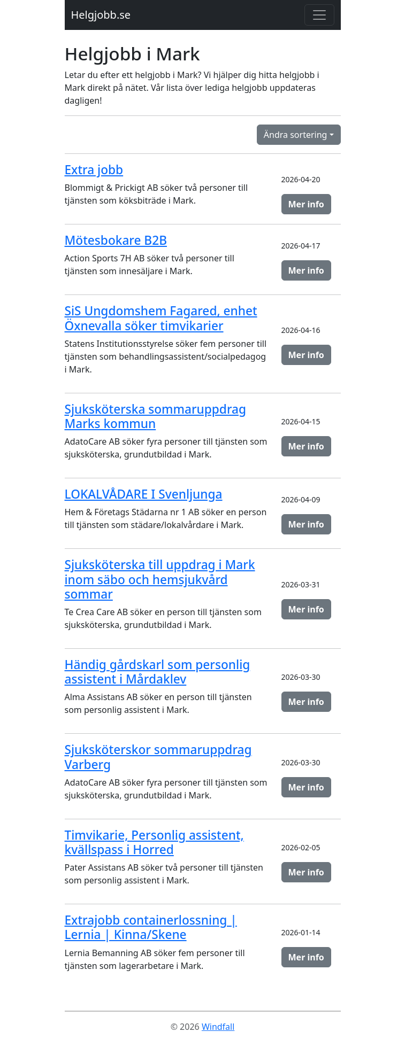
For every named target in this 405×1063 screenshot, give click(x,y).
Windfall (218, 1027)
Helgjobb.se (101, 14)
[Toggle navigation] (319, 15)
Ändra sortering (295, 135)
